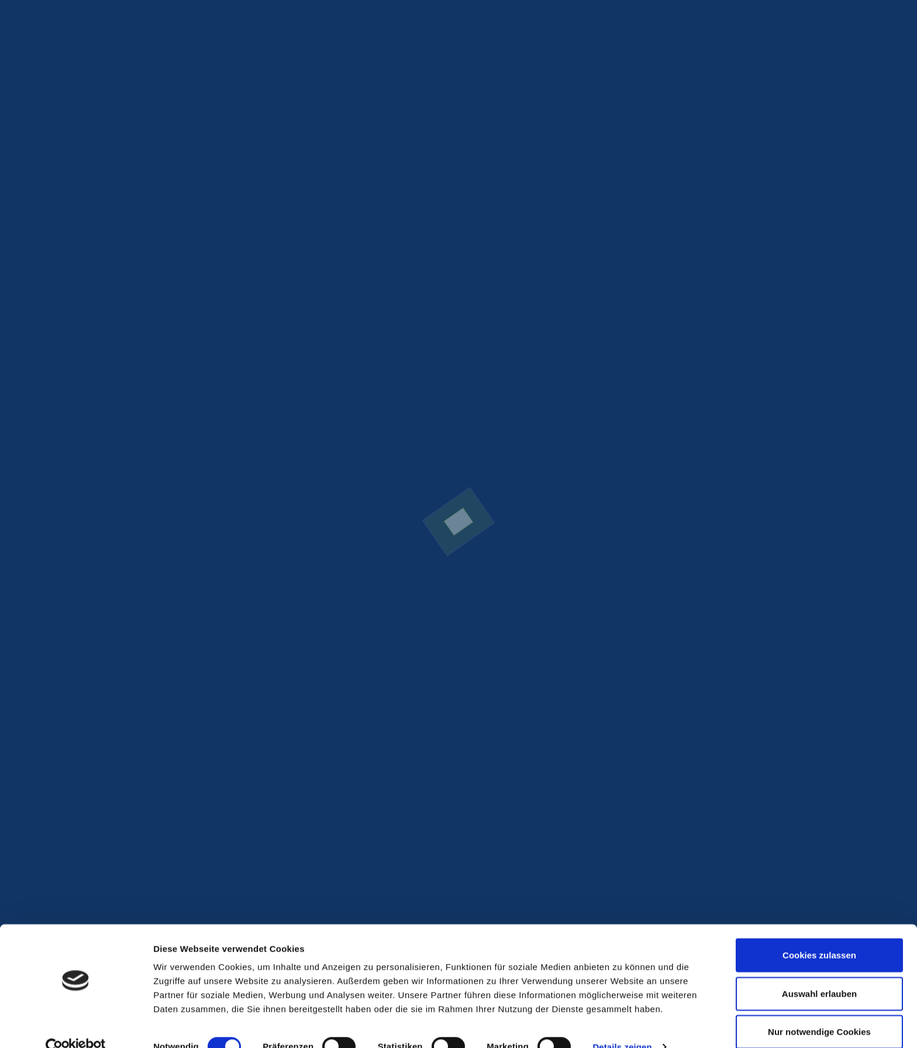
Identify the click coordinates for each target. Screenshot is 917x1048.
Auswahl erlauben (819, 972)
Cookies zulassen (819, 933)
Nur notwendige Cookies (819, 1010)
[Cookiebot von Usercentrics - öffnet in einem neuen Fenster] (76, 1025)
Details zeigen (621, 1025)
